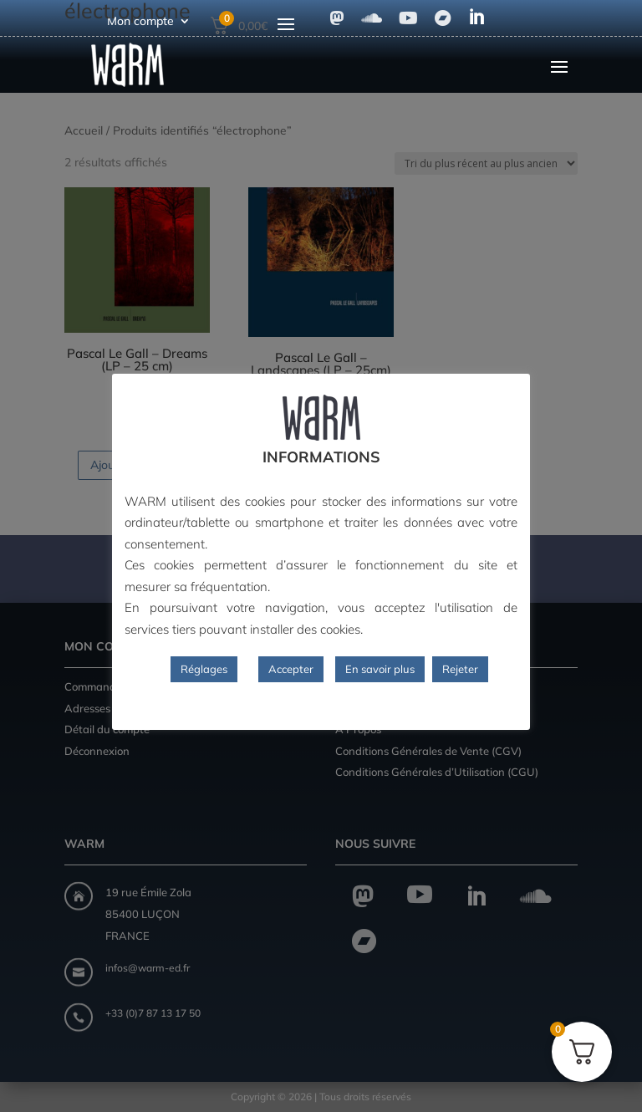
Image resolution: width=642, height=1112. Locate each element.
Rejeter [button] (460, 669)
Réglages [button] (204, 669)
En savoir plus (380, 669)
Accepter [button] (290, 669)
